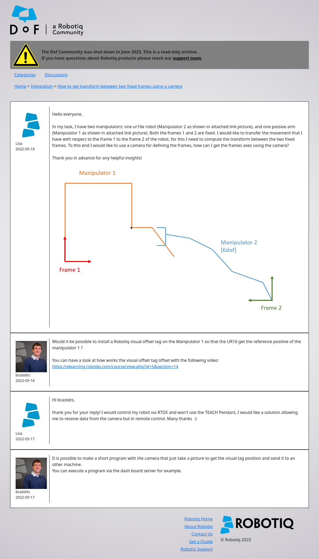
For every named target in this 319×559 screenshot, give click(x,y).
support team (187, 58)
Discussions (56, 75)
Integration (42, 86)
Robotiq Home (198, 519)
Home (20, 86)
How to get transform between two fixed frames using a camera (119, 86)
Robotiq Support (197, 549)
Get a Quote (201, 541)
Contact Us (202, 534)
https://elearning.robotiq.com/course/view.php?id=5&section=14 (115, 366)
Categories (24, 75)
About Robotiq (199, 526)
